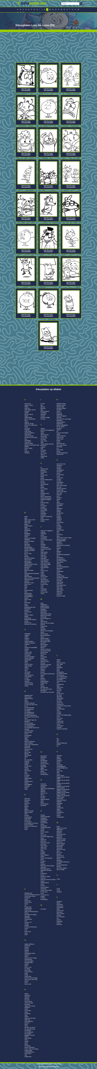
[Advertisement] (48, 47)
